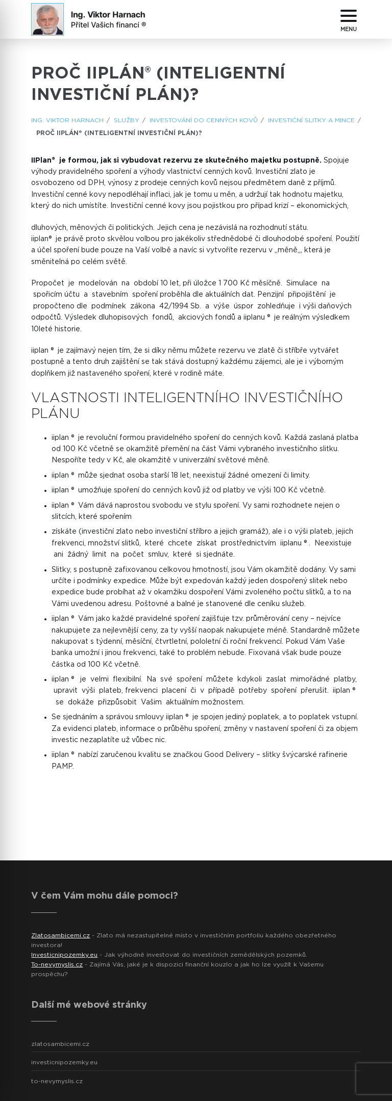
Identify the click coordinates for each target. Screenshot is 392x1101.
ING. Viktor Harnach (67, 120)
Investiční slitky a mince (311, 120)
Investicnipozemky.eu (64, 955)
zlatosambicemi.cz (60, 1044)
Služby (126, 120)
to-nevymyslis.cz (57, 1081)
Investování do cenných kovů (204, 120)
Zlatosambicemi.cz (60, 935)
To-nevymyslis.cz (57, 964)
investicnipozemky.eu (64, 1062)
